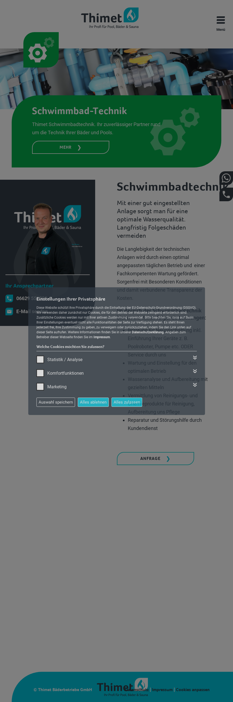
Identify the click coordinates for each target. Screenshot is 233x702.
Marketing (57, 386)
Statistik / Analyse (64, 359)
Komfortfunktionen (65, 373)
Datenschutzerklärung (148, 332)
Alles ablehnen (93, 402)
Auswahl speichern (56, 402)
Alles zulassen (127, 402)
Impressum (102, 337)
